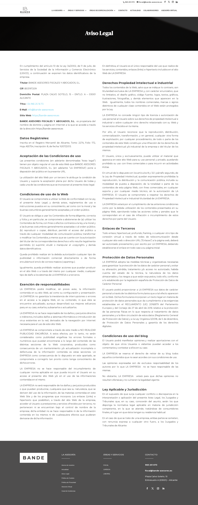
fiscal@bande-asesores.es (158, 470)
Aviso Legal (65, 474)
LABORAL (106, 474)
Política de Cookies (68, 478)
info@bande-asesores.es (41, 109)
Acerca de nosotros (68, 465)
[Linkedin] (177, 2)
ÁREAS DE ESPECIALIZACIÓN (101, 10)
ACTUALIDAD (135, 10)
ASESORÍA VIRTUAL (169, 10)
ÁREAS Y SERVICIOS (76, 10)
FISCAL (106, 465)
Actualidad (65, 469)
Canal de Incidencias (68, 491)
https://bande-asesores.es (45, 115)
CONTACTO (122, 10)
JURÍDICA (106, 469)
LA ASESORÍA (57, 10)
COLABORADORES (151, 10)
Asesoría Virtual (67, 487)
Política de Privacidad (69, 482)
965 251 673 (151, 465)
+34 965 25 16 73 (35, 104)
